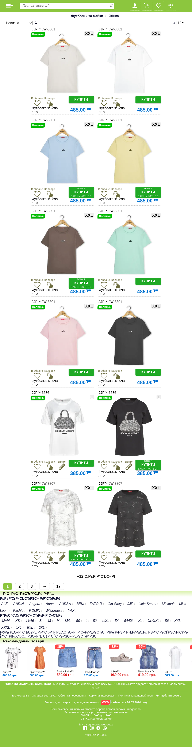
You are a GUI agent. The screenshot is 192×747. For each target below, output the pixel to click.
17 (58, 586)
